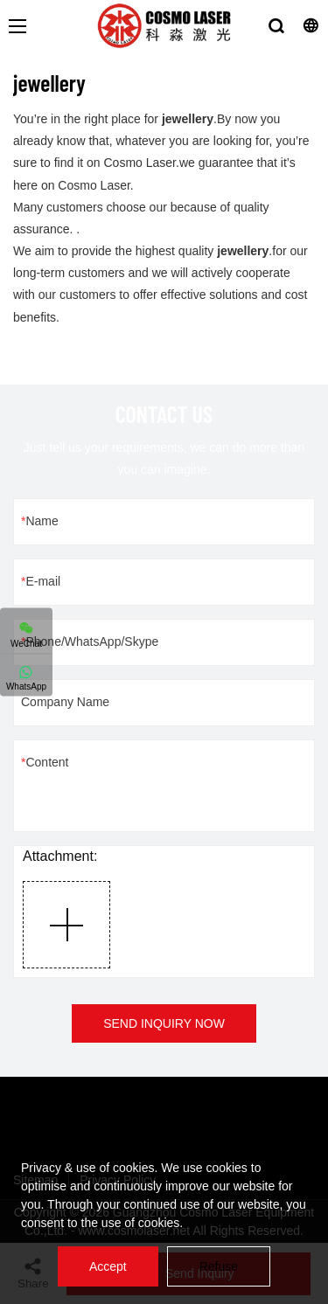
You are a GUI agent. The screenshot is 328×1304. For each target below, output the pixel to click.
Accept (108, 1266)
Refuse (218, 1266)
